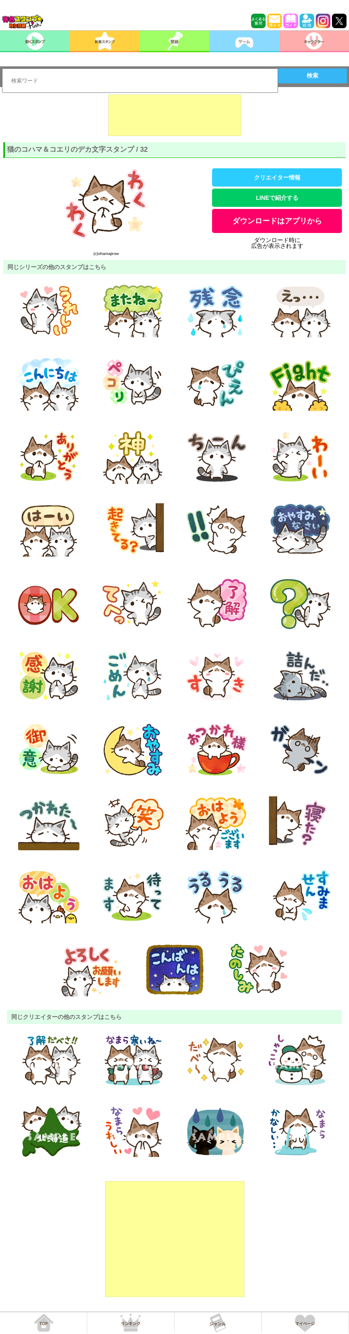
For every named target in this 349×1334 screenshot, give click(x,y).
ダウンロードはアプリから (277, 221)
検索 (312, 75)
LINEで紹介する (277, 197)
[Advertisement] (174, 115)
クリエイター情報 (277, 177)
